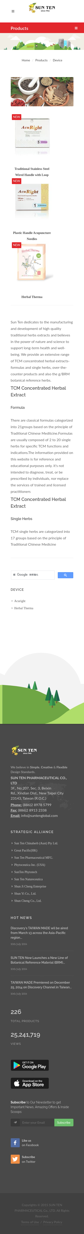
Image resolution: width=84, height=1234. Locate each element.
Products (41, 60)
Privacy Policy (52, 1222)
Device (57, 60)
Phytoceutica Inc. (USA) (29, 865)
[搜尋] (32, 574)
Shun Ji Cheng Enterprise (30, 886)
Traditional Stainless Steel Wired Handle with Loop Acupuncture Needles (32, 175)
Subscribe (64, 1122)
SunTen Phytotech (25, 872)
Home (26, 60)
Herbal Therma (32, 297)
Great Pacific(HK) (25, 850)
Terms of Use (30, 1222)
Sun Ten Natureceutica (28, 879)
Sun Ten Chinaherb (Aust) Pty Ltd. (36, 843)
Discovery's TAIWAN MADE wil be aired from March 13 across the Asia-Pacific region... (39, 932)
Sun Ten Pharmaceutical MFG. (33, 857)
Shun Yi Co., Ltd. (25, 893)
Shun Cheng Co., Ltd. (28, 901)
